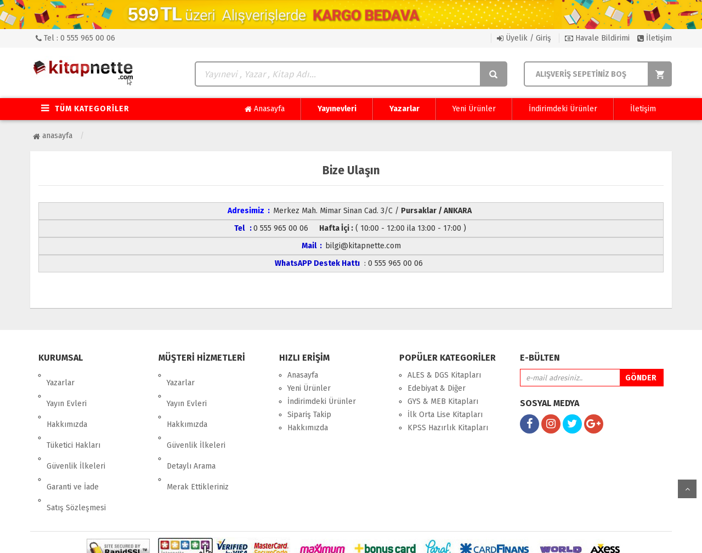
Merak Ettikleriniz (198, 441)
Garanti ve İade (73, 441)
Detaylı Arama (191, 427)
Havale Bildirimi (597, 38)
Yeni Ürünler (474, 108)
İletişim (654, 38)
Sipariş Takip (309, 414)
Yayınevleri (337, 108)
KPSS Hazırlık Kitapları (447, 427)
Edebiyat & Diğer (436, 388)
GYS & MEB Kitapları (442, 401)
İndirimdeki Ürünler (563, 108)
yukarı (687, 489)
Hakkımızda (67, 401)
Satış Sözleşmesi (76, 454)
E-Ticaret (339, 536)
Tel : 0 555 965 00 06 (75, 38)
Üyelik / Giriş (524, 38)
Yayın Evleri (67, 388)
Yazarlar (404, 108)
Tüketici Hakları (73, 414)
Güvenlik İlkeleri (76, 427)
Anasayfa (265, 109)
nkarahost (303, 536)
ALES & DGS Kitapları (444, 375)
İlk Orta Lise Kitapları (445, 414)
